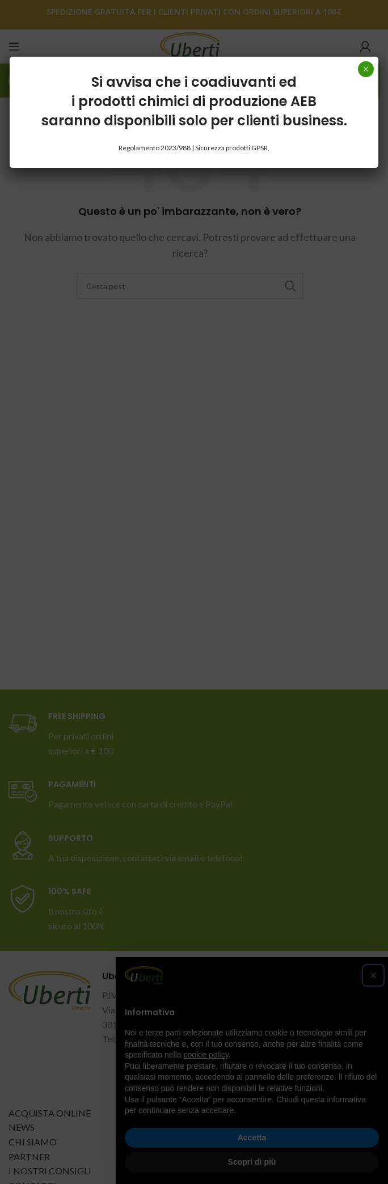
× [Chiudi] (365, 69)
